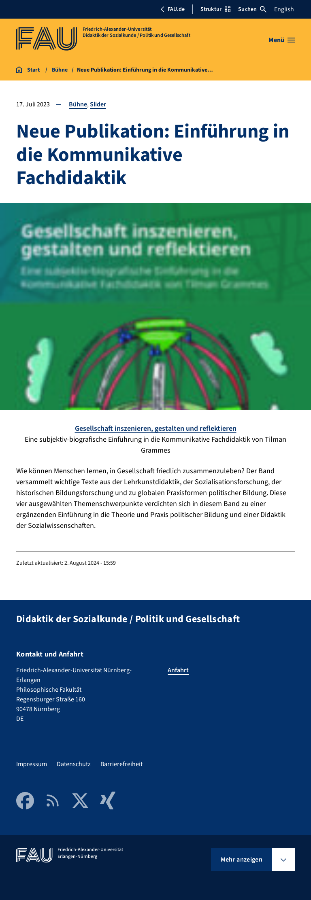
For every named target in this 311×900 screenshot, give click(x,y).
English (284, 9)
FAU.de (172, 9)
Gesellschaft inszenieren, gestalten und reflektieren (155, 429)
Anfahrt (178, 670)
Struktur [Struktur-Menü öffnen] (215, 9)
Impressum (31, 764)
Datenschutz (74, 764)
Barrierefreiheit (121, 764)
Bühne (78, 104)
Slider (98, 104)
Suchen (252, 9)
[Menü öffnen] (281, 40)
